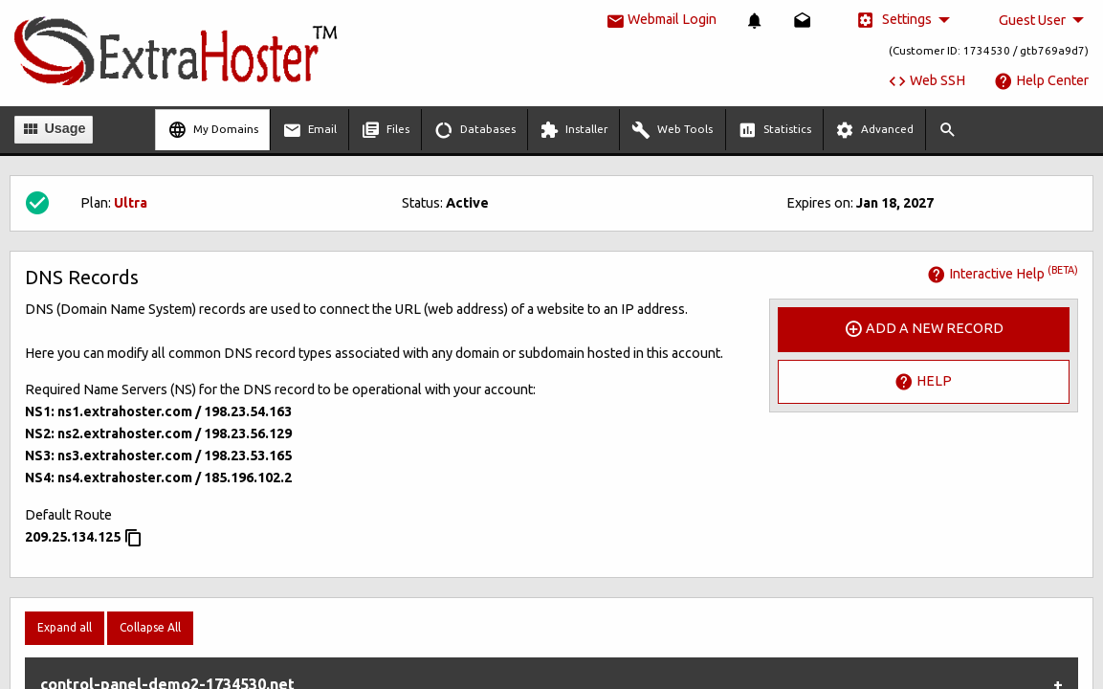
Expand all (64, 627)
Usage (53, 129)
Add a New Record (924, 329)
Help (923, 381)
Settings (894, 20)
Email (309, 130)
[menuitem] (754, 21)
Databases (475, 130)
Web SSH (926, 80)
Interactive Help (1002, 273)
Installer (573, 130)
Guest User (1032, 20)
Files (385, 130)
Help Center (1041, 80)
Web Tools (672, 130)
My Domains (212, 130)
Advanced (874, 130)
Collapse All (150, 627)
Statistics (774, 130)
